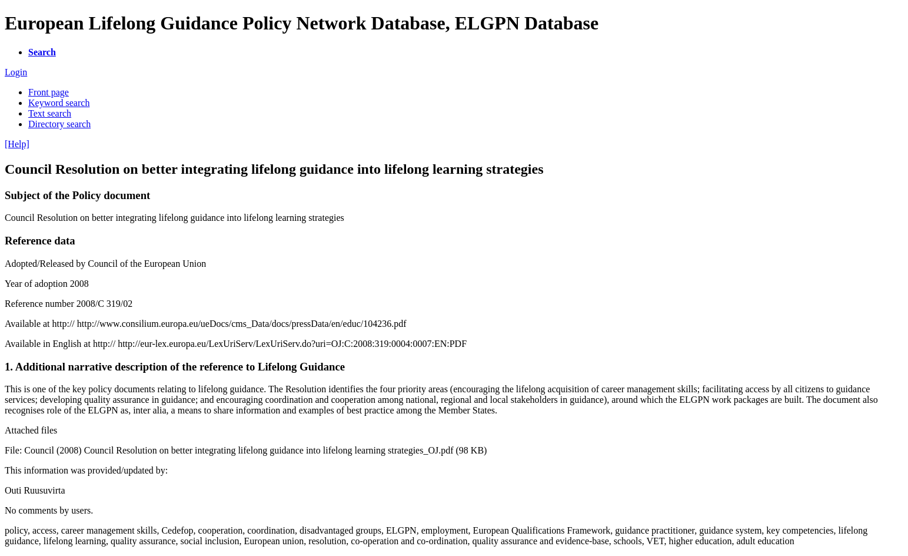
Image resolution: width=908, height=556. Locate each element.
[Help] (17, 144)
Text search (49, 113)
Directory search (59, 124)
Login (16, 72)
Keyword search (58, 103)
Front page (48, 92)
